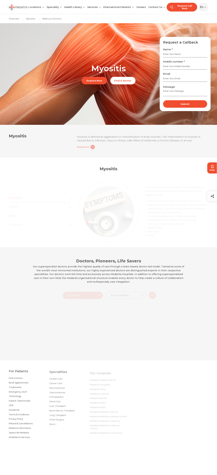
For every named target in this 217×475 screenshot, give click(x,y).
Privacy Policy (16, 421)
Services (92, 7)
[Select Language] (204, 7)
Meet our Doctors (52, 18)
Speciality (53, 7)
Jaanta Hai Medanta (19, 434)
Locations (34, 7)
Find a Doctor (16, 380)
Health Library (73, 7)
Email (166, 73)
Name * (168, 49)
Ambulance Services (19, 439)
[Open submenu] (61, 7)
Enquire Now (94, 80)
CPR (11, 407)
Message (169, 86)
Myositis (30, 18)
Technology (15, 398)
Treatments (15, 389)
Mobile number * (174, 61)
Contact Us (155, 7)
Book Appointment (18, 384)
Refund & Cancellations (21, 425)
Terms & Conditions (19, 416)
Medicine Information (20, 430)
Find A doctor (122, 80)
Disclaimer (14, 411)
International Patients (117, 7)
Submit (185, 104)
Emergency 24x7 (18, 393)
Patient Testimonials (19, 402)
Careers (141, 7)
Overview (14, 18)
